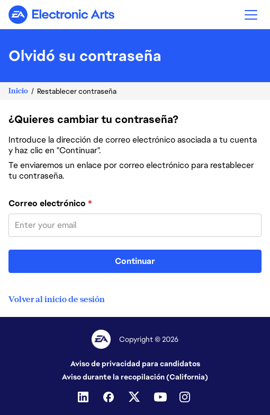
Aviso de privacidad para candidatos (135, 363)
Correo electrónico (50, 203)
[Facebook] (109, 397)
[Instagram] (185, 397)
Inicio (18, 90)
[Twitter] (135, 397)
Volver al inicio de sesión (56, 299)
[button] (251, 14)
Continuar (135, 261)
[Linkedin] (84, 397)
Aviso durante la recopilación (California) (135, 377)
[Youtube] (160, 397)
